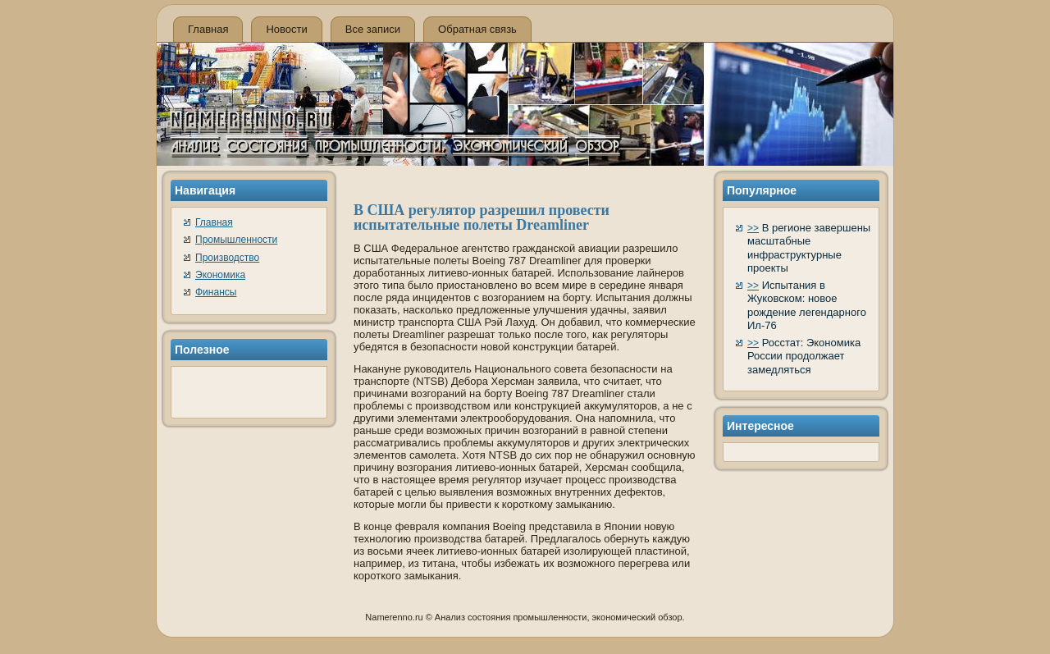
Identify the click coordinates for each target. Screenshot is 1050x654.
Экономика (220, 275)
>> (753, 228)
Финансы (215, 292)
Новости (286, 29)
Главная (208, 29)
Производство (227, 257)
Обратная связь (477, 29)
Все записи (372, 29)
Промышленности (236, 239)
